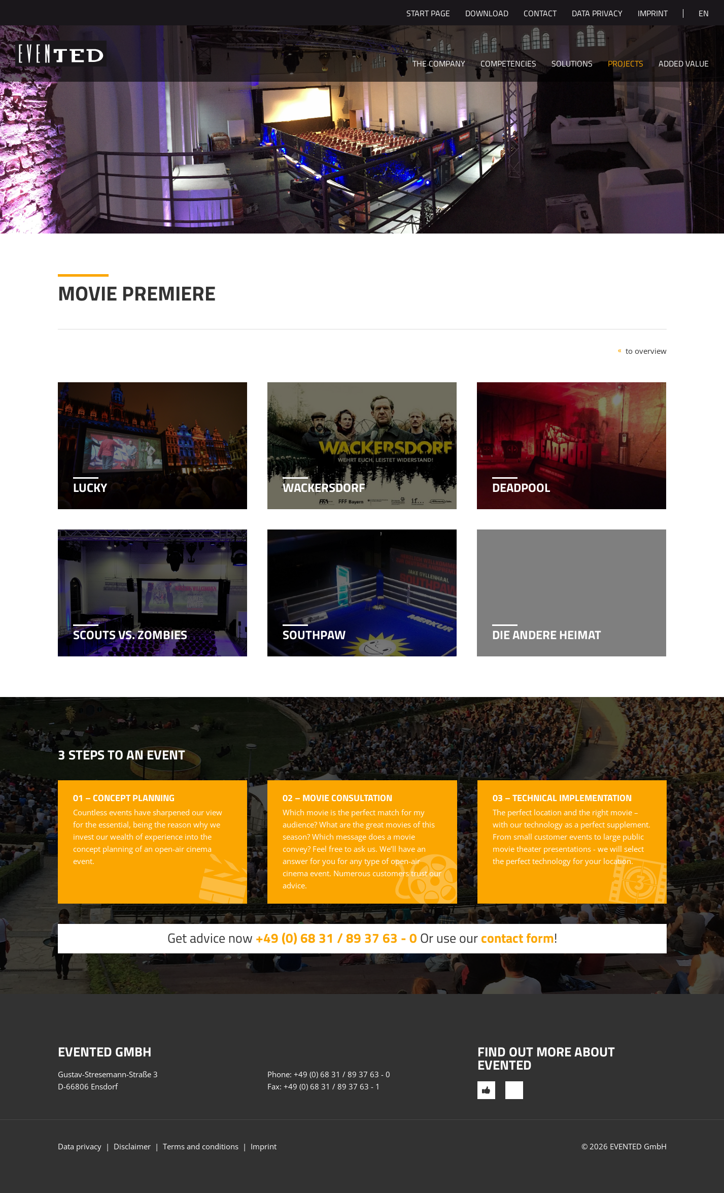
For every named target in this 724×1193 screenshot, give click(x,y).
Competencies (508, 64)
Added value (684, 64)
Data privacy (597, 14)
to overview (646, 351)
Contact (540, 14)
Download (486, 14)
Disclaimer (132, 1146)
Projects (625, 64)
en (704, 14)
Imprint (653, 14)
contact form (517, 938)
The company (438, 64)
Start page (428, 14)
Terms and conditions (200, 1146)
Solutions (572, 64)
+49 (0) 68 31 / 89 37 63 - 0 (336, 938)
